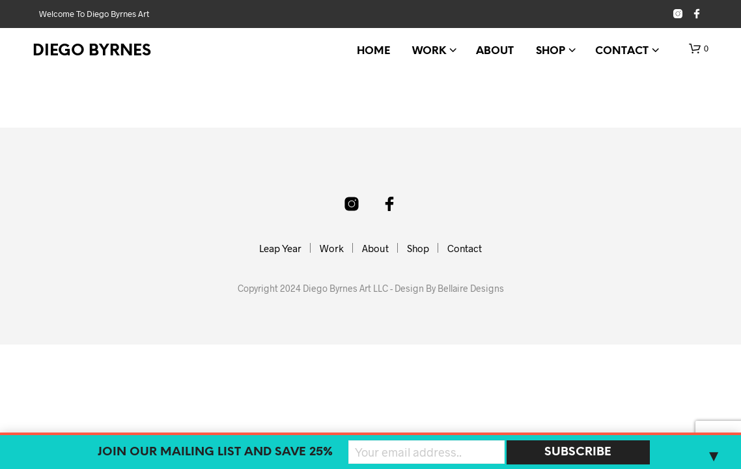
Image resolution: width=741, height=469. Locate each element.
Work (429, 51)
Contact (622, 51)
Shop (550, 51)
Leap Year (280, 248)
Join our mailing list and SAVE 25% (215, 452)
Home (373, 51)
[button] (698, 48)
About (495, 51)
